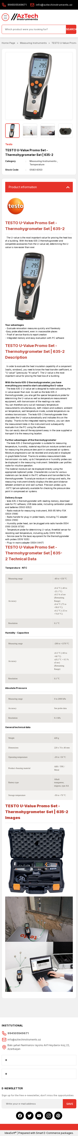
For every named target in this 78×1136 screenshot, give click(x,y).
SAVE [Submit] (69, 1103)
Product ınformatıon (23, 187)
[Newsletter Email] (39, 1103)
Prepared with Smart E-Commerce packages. (46, 1133)
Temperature (37, 164)
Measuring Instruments (43, 161)
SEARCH (71, 29)
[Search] (39, 29)
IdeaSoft (10, 1133)
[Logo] (24, 17)
